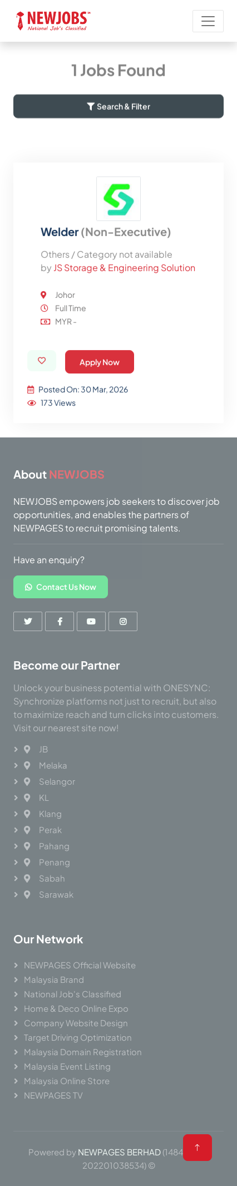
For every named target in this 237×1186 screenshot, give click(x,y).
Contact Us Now (60, 587)
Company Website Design (76, 1022)
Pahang (47, 845)
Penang (47, 862)
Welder (106, 280)
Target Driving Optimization (78, 1037)
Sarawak (48, 894)
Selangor (49, 781)
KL (36, 797)
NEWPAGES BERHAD (119, 1151)
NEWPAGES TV (53, 1095)
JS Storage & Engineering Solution (124, 316)
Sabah (44, 878)
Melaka (45, 765)
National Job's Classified (72, 993)
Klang (43, 813)
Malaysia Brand (54, 979)
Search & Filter (118, 112)
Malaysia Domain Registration (83, 1051)
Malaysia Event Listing (67, 1066)
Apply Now (100, 411)
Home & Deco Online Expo (76, 1008)
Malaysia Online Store (67, 1080)
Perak (43, 829)
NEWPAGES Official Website (80, 964)
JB (36, 749)
